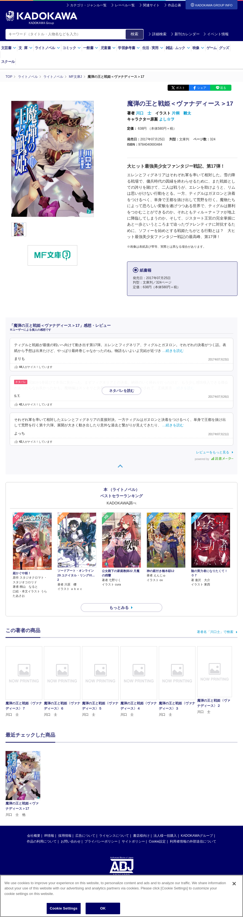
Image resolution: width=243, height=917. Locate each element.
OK (103, 908)
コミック (71, 48)
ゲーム (212, 48)
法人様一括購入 (165, 786)
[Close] (234, 884)
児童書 (108, 48)
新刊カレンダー (185, 34)
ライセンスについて (114, 786)
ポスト (180, 87)
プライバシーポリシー (101, 792)
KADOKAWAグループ (197, 786)
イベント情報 (216, 34)
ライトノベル (47, 48)
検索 (134, 34)
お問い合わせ (71, 792)
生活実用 (152, 48)
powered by (214, 459)
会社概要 (33, 786)
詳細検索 (157, 34)
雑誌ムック (178, 48)
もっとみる (119, 607)
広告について (85, 786)
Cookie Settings (63, 908)
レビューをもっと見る (212, 452)
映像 (198, 48)
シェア (201, 87)
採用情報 (65, 786)
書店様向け (141, 786)
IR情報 (49, 786)
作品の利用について (42, 792)
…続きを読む (173, 351)
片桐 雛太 (181, 113)
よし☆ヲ (167, 119)
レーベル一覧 (125, 5)
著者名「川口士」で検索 (215, 632)
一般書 (90, 48)
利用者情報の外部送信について (193, 792)
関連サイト (151, 5)
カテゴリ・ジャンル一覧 (88, 5)
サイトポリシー (133, 792)
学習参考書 (129, 48)
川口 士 (143, 113)
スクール (8, 62)
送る (223, 87)
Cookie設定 (157, 792)
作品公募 (174, 5)
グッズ (224, 48)
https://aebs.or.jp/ (101, 844)
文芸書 (8, 48)
